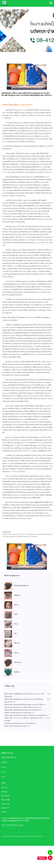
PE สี (3, 772)
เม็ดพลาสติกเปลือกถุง (8, 757)
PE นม (3, 767)
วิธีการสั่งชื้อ (5, 800)
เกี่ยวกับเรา (5, 792)
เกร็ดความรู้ (5, 804)
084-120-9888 (6, 825)
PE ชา (3, 777)
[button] (51, 2)
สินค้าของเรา (5, 796)
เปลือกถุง (4, 762)
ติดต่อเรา (4, 812)
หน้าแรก (4, 788)
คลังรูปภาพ (5, 808)
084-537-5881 (18, 825)
